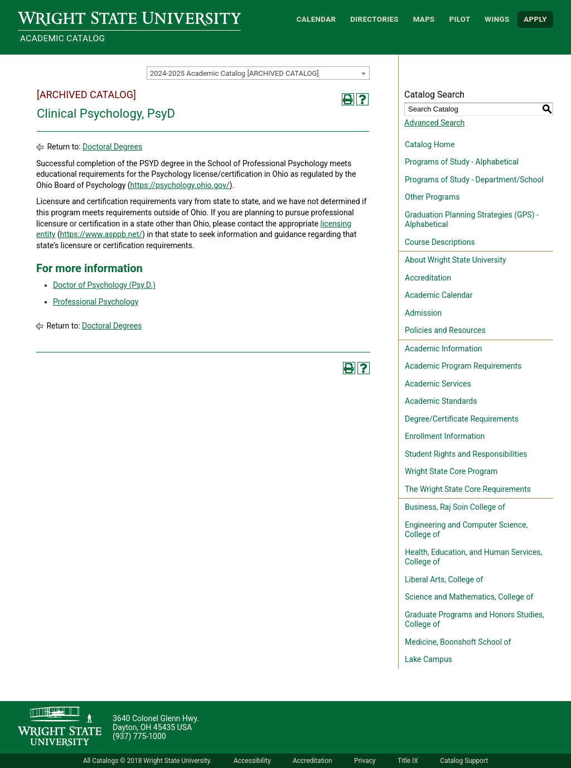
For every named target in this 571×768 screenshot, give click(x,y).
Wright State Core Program (451, 471)
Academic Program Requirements (463, 365)
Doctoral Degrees (112, 146)
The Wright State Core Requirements (468, 489)
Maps (424, 19)
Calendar (316, 19)
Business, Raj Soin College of (455, 507)
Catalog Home (429, 144)
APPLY (535, 19)
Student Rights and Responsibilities (466, 454)
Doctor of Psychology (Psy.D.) (104, 285)
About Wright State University (455, 259)
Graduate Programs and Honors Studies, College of (474, 619)
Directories (374, 19)
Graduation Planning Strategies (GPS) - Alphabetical (472, 219)
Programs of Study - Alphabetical (462, 161)
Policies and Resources (445, 330)
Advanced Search (434, 122)
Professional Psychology (95, 301)
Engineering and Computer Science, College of (466, 529)
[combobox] (258, 73)
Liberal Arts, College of (444, 579)
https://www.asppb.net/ (101, 234)
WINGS (497, 19)
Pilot (459, 19)
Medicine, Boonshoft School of (458, 641)
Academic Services (438, 383)
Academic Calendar (438, 295)
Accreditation (428, 277)
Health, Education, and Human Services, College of (473, 557)
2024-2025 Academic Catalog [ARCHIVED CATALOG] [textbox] (234, 73)
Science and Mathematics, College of (469, 596)
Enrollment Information (445, 436)
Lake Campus (428, 659)
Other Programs (432, 196)
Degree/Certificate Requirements (462, 418)
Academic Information (443, 348)
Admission (423, 312)
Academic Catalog (62, 38)
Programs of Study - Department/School (474, 179)
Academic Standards (441, 401)
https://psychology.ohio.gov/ (180, 185)
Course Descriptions (440, 242)
